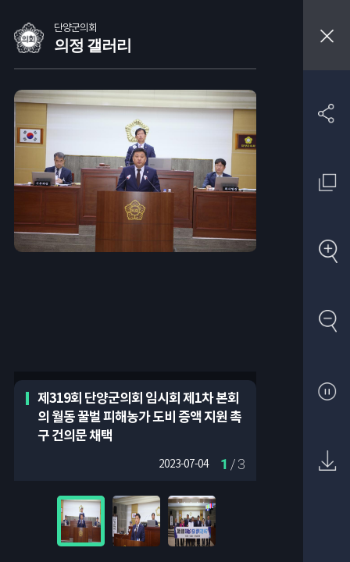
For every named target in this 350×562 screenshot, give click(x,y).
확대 (327, 252)
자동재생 (327, 392)
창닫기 (326, 35)
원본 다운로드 (327, 461)
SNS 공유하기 (327, 112)
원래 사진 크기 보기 (327, 182)
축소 (327, 322)
